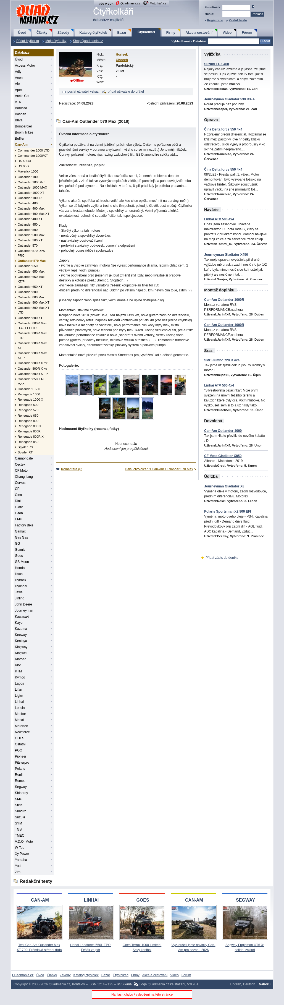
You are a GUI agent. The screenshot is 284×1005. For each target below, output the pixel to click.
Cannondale (24, 458)
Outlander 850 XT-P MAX (32, 381)
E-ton (19, 513)
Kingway (21, 647)
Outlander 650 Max (31, 271)
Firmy (170, 33)
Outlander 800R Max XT (32, 345)
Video (227, 33)
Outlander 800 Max (31, 297)
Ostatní (20, 744)
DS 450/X (24, 161)
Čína (18, 495)
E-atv (19, 507)
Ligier (19, 696)
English (235, 984)
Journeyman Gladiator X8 (224, 486)
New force (22, 732)
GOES (142, 900)
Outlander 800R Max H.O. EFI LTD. (32, 326)
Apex (18, 90)
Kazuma (21, 629)
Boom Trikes (24, 132)
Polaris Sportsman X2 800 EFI (227, 511)
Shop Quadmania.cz (88, 41)
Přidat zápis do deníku (222, 558)
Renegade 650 (28, 415)
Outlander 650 (28, 266)
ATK (18, 102)
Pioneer (20, 756)
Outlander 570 (28, 245)
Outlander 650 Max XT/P (31, 279)
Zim (17, 872)
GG (17, 543)
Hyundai (21, 586)
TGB (18, 829)
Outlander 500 (28, 229)
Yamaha (21, 860)
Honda (20, 568)
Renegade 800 (28, 420)
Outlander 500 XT (30, 240)
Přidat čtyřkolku (27, 41)
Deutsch (249, 984)
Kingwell (21, 653)
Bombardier (23, 126)
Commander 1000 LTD (33, 150)
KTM (18, 671)
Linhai (19, 702)
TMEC (19, 835)
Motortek (21, 726)
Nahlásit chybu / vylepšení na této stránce (142, 994)
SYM (18, 823)
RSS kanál (125, 984)
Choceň (122, 60)
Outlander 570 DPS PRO (31, 253)
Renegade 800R (29, 431)
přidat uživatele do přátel (126, 91)
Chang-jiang (24, 477)
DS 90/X (23, 166)
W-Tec (19, 848)
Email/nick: (213, 7)
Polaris (20, 769)
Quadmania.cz (130, 3)
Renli (18, 775)
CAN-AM (40, 900)
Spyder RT (25, 452)
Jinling (19, 598)
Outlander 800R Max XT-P (32, 355)
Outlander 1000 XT (31, 192)
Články (41, 33)
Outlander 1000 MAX (32, 187)
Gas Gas (21, 537)
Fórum (247, 33)
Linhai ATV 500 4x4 (219, 219)
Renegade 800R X (31, 436)
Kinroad (20, 659)
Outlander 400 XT (30, 219)
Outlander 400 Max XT (33, 213)
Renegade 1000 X (30, 399)
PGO (18, 750)
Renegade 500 (28, 404)
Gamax (20, 531)
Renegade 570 (28, 410)
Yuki (18, 866)
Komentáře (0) (71, 469)
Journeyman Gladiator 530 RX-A (229, 99)
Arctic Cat (22, 96)
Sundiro (20, 811)
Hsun (19, 574)
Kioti (18, 665)
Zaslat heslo (238, 20)
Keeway (21, 635)
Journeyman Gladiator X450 (226, 255)
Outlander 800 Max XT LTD (33, 310)
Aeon (19, 78)
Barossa (21, 108)
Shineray (21, 793)
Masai (19, 720)
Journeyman (24, 610)
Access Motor (25, 65)
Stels (18, 805)
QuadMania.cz (31, 4)
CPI (17, 489)
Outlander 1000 (29, 177)
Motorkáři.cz (158, 3)
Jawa (19, 592)
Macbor (20, 714)
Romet (20, 781)
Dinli (18, 501)
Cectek (20, 464)
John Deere (23, 604)
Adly (18, 72)
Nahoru (264, 984)
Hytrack (20, 580)
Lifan (18, 689)
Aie (17, 84)
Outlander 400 (28, 203)
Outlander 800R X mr (33, 363)
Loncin (20, 708)
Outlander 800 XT (30, 318)
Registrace (215, 20)
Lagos (19, 683)
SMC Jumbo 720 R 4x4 (222, 360)
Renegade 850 (28, 441)
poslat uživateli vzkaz (83, 91)
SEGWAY (245, 900)
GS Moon (22, 562)
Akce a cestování (199, 33)
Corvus (20, 483)
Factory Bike (24, 525)
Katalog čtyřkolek (93, 33)
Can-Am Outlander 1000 (223, 431)
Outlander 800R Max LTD (32, 335)
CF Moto (21, 471)
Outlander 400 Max (31, 208)
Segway (21, 787)
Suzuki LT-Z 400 (216, 64)
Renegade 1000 (29, 394)
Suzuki (20, 817)
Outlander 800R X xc (32, 368)
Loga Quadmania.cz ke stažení (162, 984)
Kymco (20, 677)
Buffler (19, 138)
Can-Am (21, 145)
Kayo (18, 623)
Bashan (20, 114)
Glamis (20, 550)
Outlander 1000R (30, 198)
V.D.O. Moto (24, 842)
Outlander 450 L (29, 224)
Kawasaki (22, 616)
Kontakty (78, 984)
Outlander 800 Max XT (33, 302)
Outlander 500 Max (31, 235)
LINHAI (91, 900)
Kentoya (21, 641)
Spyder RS (25, 447)
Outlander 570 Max (32, 260)
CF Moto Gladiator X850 (222, 456)
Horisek (122, 54)
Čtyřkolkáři (146, 32)
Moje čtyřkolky (55, 41)
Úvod (22, 33)
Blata (18, 120)
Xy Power (22, 854)
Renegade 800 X (29, 426)
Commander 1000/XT (33, 155)
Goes (19, 556)
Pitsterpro (22, 762)
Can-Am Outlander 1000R (224, 300)
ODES (19, 738)
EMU (18, 519)
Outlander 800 (28, 292)
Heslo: (209, 13)
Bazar (121, 33)
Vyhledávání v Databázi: (189, 41)
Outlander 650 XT (30, 286)
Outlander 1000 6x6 (31, 182)
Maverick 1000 (28, 171)
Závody (63, 33)
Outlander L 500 (29, 389)
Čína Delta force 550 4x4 (223, 129)
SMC (18, 799)
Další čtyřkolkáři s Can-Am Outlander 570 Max (159, 469)
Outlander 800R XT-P (33, 373)
